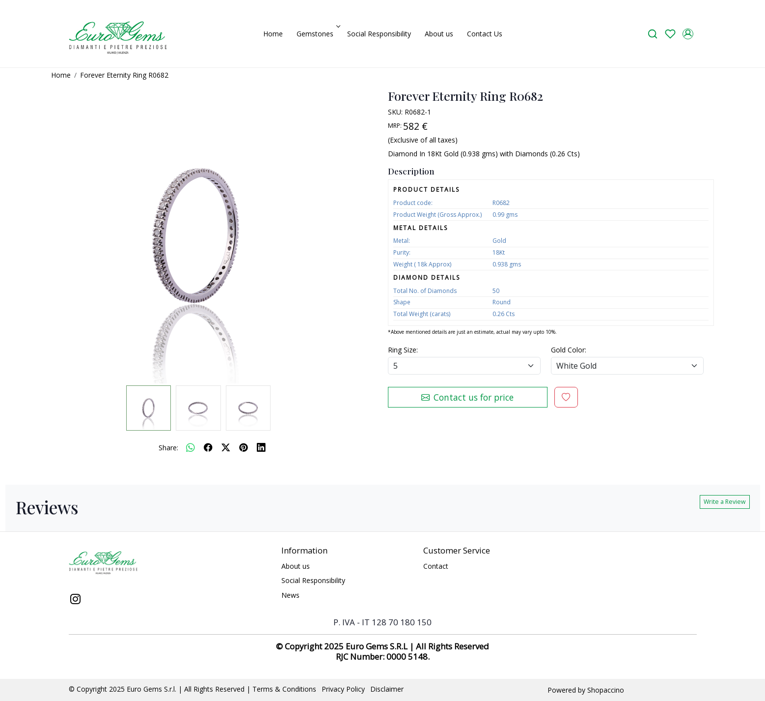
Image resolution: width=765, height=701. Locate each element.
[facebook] (208, 447)
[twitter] (226, 447)
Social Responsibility (379, 33)
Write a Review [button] (725, 501)
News (290, 595)
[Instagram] (75, 600)
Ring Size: (403, 349)
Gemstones (318, 33)
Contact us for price (467, 397)
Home (273, 33)
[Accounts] (688, 34)
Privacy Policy (343, 689)
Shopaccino (605, 690)
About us (439, 33)
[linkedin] (261, 447)
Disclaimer (387, 689)
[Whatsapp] (190, 447)
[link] (652, 33)
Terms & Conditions (284, 689)
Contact (435, 566)
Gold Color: (568, 349)
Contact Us (484, 33)
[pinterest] (243, 447)
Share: (168, 447)
